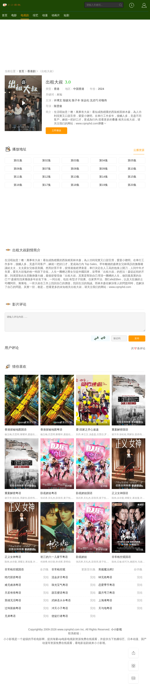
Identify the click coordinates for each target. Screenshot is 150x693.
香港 (56, 88)
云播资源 (138, 150)
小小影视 (116, 629)
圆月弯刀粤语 (120, 593)
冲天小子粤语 (74, 608)
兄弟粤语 (27, 616)
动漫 (45, 15)
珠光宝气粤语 (74, 585)
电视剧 (25, 15)
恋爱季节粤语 (120, 585)
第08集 (75, 168)
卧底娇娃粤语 (48, 493)
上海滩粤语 (120, 600)
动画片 (56, 15)
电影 (14, 15)
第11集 (18, 176)
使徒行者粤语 (74, 616)
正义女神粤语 (13, 556)
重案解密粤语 (13, 493)
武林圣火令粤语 (74, 600)
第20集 (132, 184)
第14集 (103, 176)
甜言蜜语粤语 (74, 593)
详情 (102, 123)
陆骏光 (67, 100)
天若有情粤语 (27, 593)
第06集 (18, 168)
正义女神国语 (120, 493)
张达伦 (85, 100)
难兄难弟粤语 (27, 585)
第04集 (103, 160)
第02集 (46, 160)
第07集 (46, 168)
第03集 (75, 160)
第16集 (18, 184)
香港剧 (31, 71)
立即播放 (56, 130)
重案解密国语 (120, 429)
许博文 (58, 100)
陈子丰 (76, 100)
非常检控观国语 (121, 556)
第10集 (132, 168)
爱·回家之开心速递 (87, 429)
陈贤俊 (58, 106)
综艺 (35, 15)
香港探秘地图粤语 (51, 429)
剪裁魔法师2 (120, 570)
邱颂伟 (103, 100)
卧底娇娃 (81, 556)
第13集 (75, 176)
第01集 (18, 160)
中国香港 (78, 88)
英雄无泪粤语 (27, 600)
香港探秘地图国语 (16, 429)
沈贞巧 (94, 100)
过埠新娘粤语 (27, 608)
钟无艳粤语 (120, 577)
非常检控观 (74, 570)
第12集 (46, 176)
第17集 (46, 184)
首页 (4, 15)
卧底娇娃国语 (84, 493)
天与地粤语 (120, 608)
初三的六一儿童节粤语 (54, 556)
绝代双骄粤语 (27, 577)
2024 (101, 88)
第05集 (132, 160)
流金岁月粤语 (74, 577)
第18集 (75, 184)
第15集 (132, 176)
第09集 (103, 168)
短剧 (66, 15)
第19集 (103, 184)
